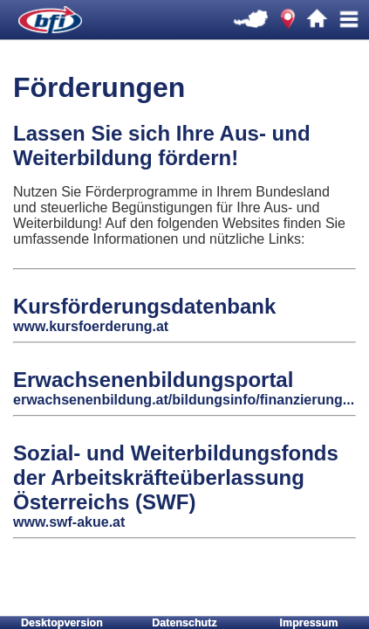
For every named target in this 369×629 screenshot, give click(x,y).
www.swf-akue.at (69, 522)
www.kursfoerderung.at (90, 326)
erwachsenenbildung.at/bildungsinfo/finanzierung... (183, 399)
